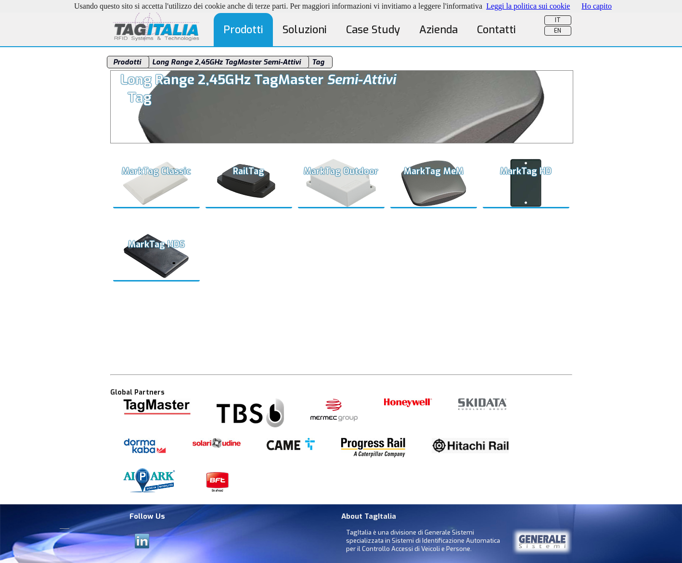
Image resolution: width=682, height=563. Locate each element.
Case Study (373, 30)
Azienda (438, 30)
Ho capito (596, 6)
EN (557, 31)
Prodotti (243, 30)
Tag (319, 62)
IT (558, 20)
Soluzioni (305, 30)
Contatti (496, 30)
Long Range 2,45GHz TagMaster (227, 62)
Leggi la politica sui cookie (528, 6)
